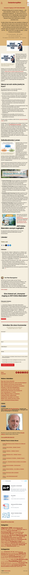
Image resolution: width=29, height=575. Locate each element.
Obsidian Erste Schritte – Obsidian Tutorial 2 (11, 447)
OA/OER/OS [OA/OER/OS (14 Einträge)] (8, 559)
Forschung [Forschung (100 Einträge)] (6, 532)
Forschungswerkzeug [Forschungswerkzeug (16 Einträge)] (18, 532)
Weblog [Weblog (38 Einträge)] (22, 544)
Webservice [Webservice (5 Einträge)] (3, 546)
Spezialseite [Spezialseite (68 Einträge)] (22, 562)
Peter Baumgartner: (15, 408)
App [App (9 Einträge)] (9, 529)
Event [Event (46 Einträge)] (14, 530)
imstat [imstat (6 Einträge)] (16, 533)
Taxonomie (3, 373)
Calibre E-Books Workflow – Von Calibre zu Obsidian (13, 469)
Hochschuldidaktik (11, 37)
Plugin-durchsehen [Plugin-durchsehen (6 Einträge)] (18, 540)
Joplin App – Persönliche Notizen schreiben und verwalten (14, 461)
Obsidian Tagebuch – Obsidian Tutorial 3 (11, 450)
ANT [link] (25, 10)
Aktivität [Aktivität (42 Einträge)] (7, 551)
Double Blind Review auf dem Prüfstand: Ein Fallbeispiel (14, 443)
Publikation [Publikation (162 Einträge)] (15, 542)
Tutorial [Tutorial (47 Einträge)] (15, 544)
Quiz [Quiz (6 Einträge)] (23, 542)
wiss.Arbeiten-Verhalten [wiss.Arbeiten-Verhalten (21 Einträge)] (6, 565)
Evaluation (6, 37)
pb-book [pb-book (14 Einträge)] (3, 561)
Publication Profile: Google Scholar (8, 395)
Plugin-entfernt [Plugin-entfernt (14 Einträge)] (5, 542)
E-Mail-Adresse (4, 346)
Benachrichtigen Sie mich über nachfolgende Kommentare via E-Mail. (14, 359)
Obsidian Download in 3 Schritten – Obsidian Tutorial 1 (14, 458)
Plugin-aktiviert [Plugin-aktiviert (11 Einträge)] (9, 540)
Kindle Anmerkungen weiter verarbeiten (10, 472)
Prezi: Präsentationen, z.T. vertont (8, 392)
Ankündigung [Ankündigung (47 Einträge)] (18, 528)
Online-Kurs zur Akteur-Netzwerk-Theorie (14, 71)
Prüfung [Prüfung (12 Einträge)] (24, 561)
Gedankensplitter (14, 2)
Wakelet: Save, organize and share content (10, 398)
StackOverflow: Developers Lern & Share (10, 397)
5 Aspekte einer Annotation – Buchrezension (11, 465)
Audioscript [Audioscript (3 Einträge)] (13, 529)
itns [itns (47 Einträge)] (20, 533)
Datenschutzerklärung (5, 572)
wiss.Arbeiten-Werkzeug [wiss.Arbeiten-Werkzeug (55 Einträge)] (18, 565)
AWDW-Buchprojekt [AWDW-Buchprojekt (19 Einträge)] (19, 551)
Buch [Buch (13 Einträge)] (16, 553)
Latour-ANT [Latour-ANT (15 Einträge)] (4, 535)
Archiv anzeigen (4, 289)
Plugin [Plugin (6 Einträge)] (3, 540)
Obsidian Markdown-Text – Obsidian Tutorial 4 (12, 454)
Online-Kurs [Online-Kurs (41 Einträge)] (5, 539)
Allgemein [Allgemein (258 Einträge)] (6, 528)
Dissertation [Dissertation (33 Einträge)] (4, 554)
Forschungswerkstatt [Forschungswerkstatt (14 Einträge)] (19, 555)
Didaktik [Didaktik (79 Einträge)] (22, 553)
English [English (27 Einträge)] (23, 554)
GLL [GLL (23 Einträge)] (2, 556)
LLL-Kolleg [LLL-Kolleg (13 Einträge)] (3, 559)
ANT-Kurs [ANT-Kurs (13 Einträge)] (4, 529)
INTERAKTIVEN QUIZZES (15, 124)
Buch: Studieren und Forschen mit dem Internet (11, 384)
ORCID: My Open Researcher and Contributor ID (11, 390)
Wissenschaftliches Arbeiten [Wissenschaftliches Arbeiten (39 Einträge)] (8, 566)
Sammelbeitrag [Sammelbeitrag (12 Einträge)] (22, 543)
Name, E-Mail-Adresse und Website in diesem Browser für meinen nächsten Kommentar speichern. (15, 357)
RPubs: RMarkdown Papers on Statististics (10, 393)
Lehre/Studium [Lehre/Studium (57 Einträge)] (6, 536)
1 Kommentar (24, 37)
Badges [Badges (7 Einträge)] (25, 529)
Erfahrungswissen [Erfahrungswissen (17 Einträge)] (4, 555)
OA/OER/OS (17, 37)
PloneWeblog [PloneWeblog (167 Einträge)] (15, 561)
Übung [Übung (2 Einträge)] (18, 546)
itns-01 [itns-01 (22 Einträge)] (23, 556)
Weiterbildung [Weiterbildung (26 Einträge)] (11, 546)
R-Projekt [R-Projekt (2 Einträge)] (3, 543)
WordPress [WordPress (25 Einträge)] (19, 566)
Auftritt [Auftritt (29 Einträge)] (19, 529)
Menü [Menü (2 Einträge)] (2, 538)
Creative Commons (7, 409)
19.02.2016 (20, 34)
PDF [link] (7, 30)
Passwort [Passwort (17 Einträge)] (13, 539)
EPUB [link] (25, 30)
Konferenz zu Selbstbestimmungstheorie (22, 218)
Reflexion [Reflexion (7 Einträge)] (7, 543)
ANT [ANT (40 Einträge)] (12, 551)
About (2, 372)
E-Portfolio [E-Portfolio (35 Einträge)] (17, 554)
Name (2, 341)
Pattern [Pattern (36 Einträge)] (13, 559)
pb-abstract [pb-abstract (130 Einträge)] (22, 559)
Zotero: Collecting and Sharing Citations (9, 400)
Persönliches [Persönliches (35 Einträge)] (21, 539)
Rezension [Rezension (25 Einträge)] (14, 543)
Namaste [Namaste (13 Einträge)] (7, 538)
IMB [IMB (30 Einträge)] (12, 533)
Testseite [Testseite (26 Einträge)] (7, 544)
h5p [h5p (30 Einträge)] (6, 556)
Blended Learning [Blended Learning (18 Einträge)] (11, 553)
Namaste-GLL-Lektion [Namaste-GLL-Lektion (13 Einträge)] (16, 538)
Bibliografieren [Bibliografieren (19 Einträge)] (4, 553)
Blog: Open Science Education (7, 381)
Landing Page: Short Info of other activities (10, 389)
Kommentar (3, 331)
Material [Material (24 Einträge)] (22, 536)
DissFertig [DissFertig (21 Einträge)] (11, 554)
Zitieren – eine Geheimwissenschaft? (10, 476)
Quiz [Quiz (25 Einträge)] (2, 562)
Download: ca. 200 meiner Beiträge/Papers (10, 387)
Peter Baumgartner (13, 34)
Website (2, 351)
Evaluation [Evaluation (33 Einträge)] (12, 555)
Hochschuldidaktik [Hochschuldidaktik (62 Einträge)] (14, 556)
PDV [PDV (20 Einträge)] (6, 561)
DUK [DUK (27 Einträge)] (9, 530)
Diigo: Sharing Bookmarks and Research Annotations (12, 385)
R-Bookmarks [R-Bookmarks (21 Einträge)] (8, 562)
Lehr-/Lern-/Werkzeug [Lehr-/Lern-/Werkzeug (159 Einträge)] (18, 535)
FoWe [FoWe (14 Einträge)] (24, 555)
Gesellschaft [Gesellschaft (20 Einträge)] (5, 533)
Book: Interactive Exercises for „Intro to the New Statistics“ (14, 382)
